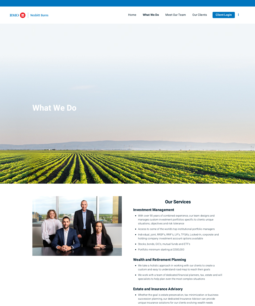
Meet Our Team (175, 15)
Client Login (224, 15)
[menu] (238, 15)
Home (132, 15)
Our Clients (199, 15)
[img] (127, 92)
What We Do (151, 15)
